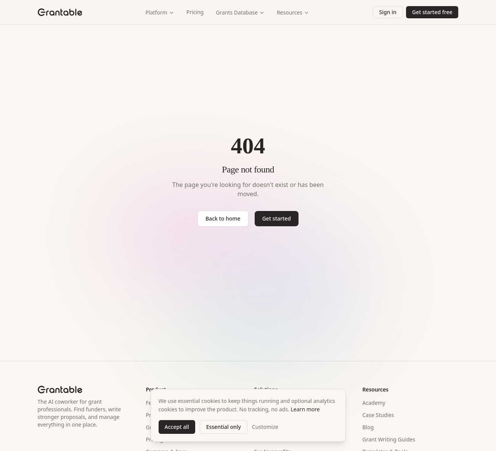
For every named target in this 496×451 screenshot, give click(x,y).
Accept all (177, 426)
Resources (293, 12)
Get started (276, 218)
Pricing (195, 12)
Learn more (305, 409)
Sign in (387, 12)
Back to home (223, 218)
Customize (265, 426)
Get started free (432, 12)
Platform (160, 12)
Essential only (223, 426)
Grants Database (240, 12)
